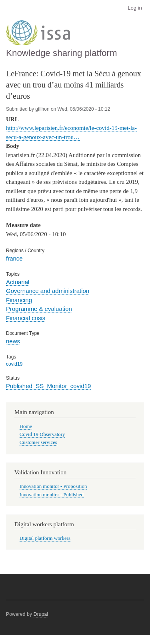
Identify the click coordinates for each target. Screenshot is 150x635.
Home (26, 426)
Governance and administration (47, 290)
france (14, 258)
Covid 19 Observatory (42, 434)
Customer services (38, 442)
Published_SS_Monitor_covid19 (48, 385)
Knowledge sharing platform (61, 53)
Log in (135, 8)
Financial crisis (25, 318)
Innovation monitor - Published (52, 495)
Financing (19, 300)
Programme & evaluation (39, 308)
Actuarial (17, 282)
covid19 (14, 364)
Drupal (41, 614)
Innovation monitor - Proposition (53, 486)
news (13, 341)
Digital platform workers (45, 538)
